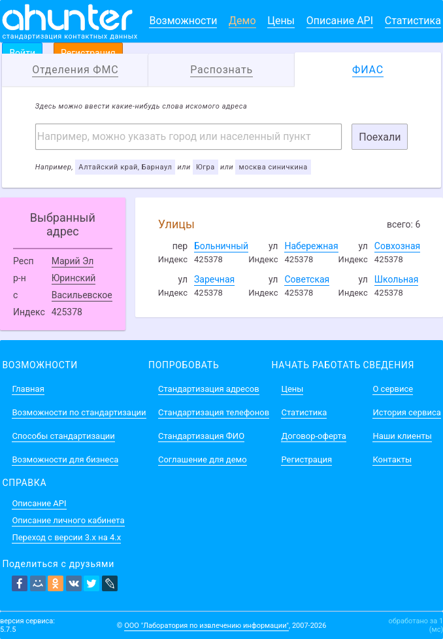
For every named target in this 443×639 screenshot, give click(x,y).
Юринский (74, 278)
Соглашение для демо (202, 459)
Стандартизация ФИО (201, 436)
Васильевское (82, 295)
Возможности (183, 20)
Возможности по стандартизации (79, 412)
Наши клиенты (401, 436)
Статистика (413, 20)
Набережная (311, 246)
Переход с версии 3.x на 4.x (66, 537)
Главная (28, 389)
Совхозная (397, 246)
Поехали (380, 137)
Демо (242, 20)
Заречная (214, 279)
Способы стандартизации (63, 436)
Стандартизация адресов (208, 389)
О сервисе (392, 389)
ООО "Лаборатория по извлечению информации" (206, 625)
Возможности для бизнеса (65, 459)
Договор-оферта (313, 436)
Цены (281, 20)
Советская (306, 279)
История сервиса (406, 412)
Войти (22, 53)
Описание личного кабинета (68, 520)
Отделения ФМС (75, 69)
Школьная (396, 279)
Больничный (221, 246)
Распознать (221, 69)
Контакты (392, 459)
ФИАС (368, 69)
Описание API (339, 20)
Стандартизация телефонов (213, 412)
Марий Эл (73, 261)
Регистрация (88, 53)
